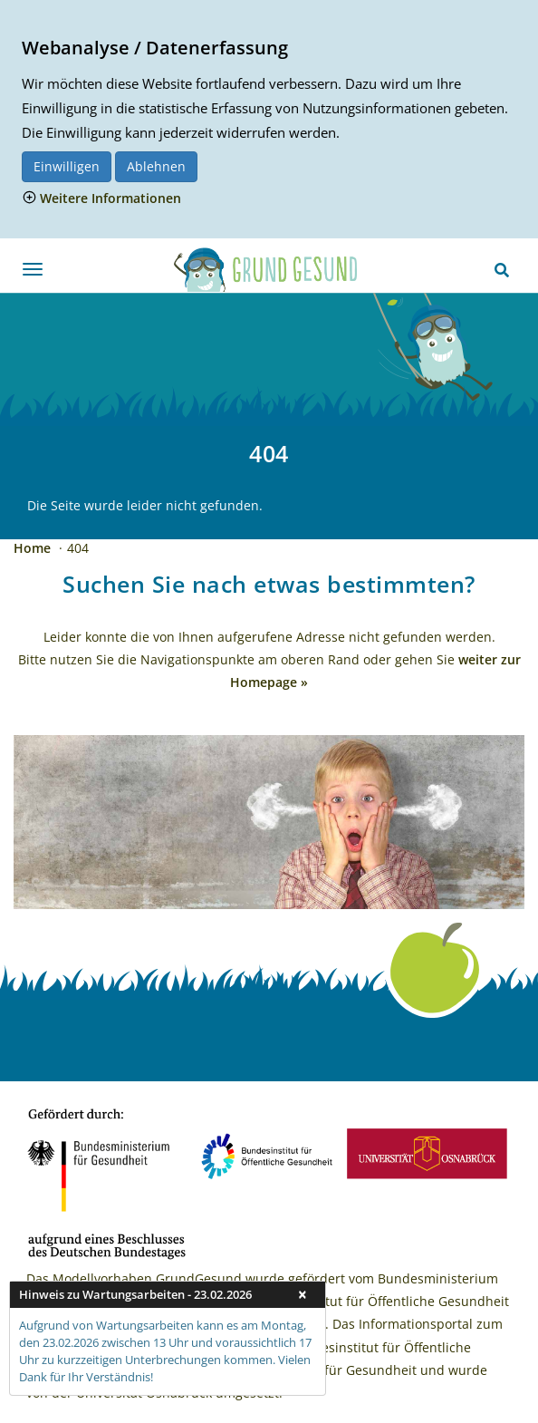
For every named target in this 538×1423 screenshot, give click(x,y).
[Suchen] (501, 270)
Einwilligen (67, 166)
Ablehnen (156, 166)
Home (34, 548)
